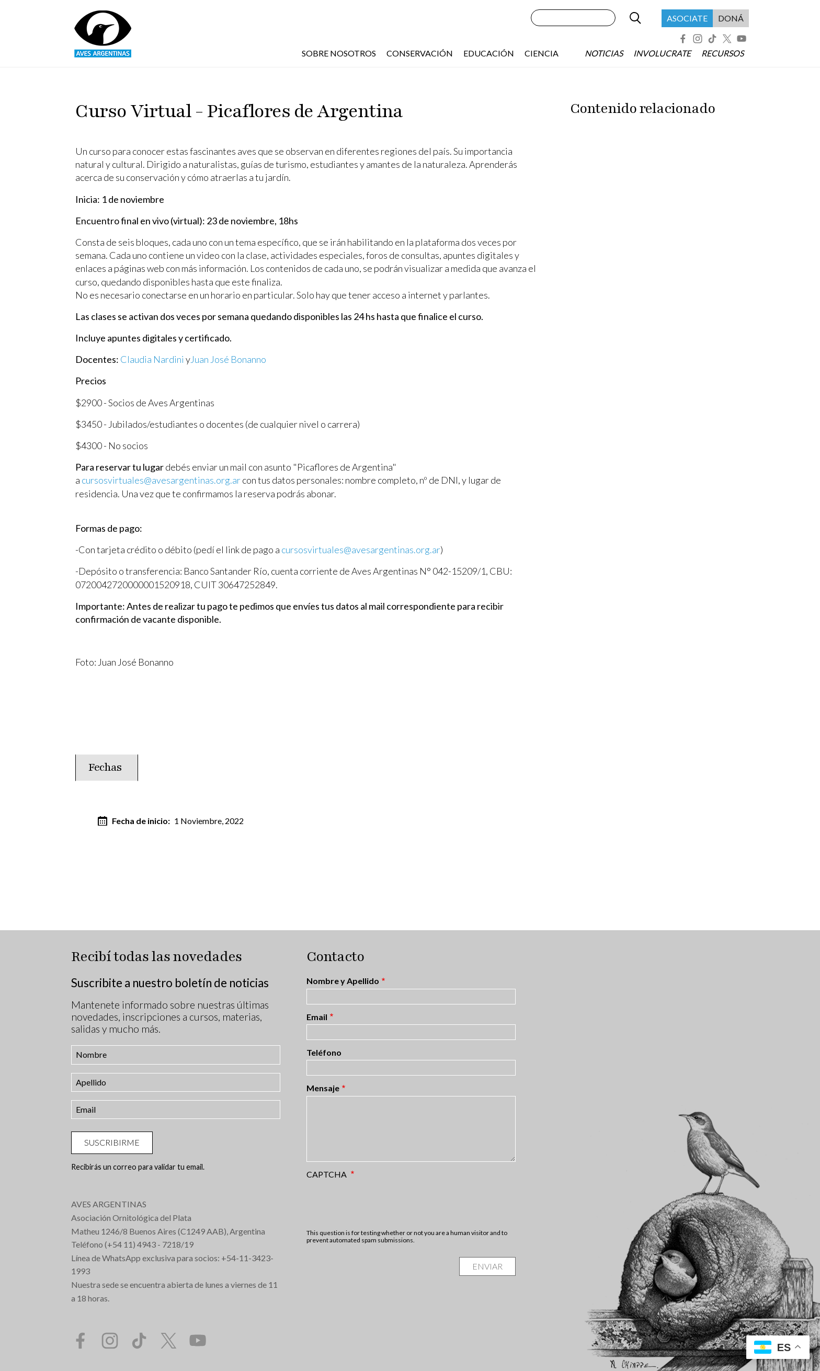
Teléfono (323, 1052)
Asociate (687, 18)
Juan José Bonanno (228, 359)
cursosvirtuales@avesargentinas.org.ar (161, 480)
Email (316, 1017)
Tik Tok (712, 38)
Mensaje (322, 1088)
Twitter (727, 38)
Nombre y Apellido (342, 981)
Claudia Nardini (152, 359)
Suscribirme (112, 1142)
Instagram (697, 38)
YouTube (741, 38)
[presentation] (385, 1203)
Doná (731, 18)
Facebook (683, 38)
